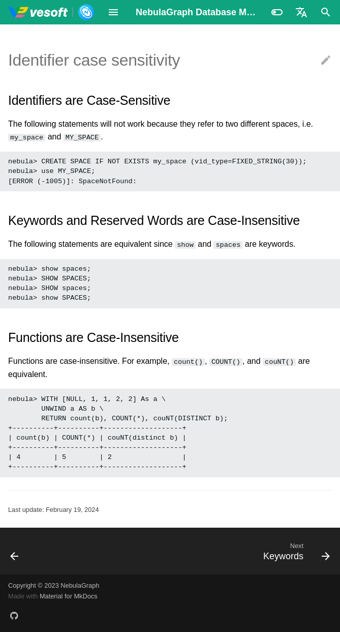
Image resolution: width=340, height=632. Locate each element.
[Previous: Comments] (15, 551)
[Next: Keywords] (294, 551)
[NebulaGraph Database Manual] (51, 12)
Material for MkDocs (69, 596)
